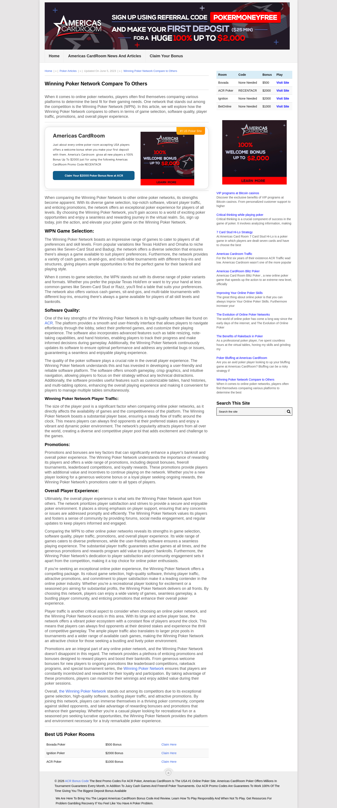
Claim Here (168, 744)
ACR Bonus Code (77, 781)
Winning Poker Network (143, 668)
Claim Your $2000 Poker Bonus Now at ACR (94, 175)
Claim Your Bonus (166, 56)
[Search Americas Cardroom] (254, 411)
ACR (49, 323)
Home (54, 56)
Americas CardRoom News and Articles (104, 56)
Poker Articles (68, 71)
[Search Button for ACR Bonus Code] (288, 411)
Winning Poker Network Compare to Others (150, 71)
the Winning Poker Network (82, 691)
